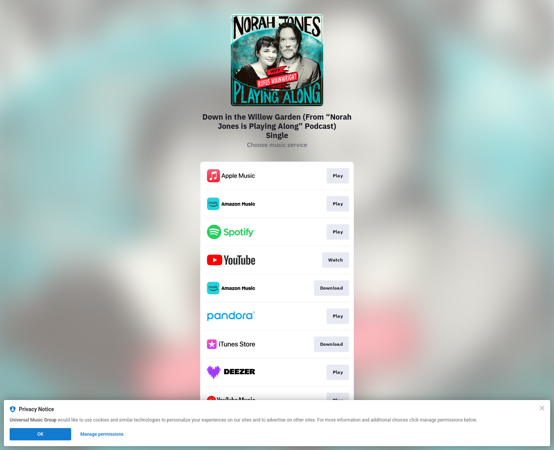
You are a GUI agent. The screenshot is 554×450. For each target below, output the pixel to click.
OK (40, 434)
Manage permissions (102, 434)
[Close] (542, 408)
